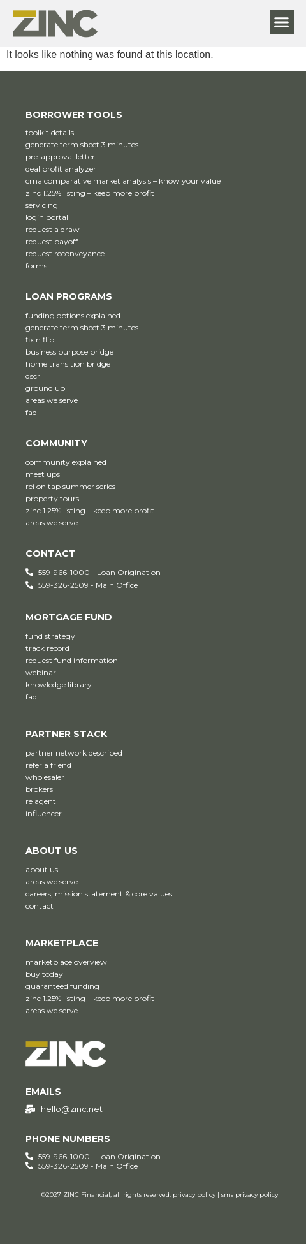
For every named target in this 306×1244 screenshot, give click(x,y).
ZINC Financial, (87, 1194)
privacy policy (194, 1194)
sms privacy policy (249, 1194)
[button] (282, 22)
